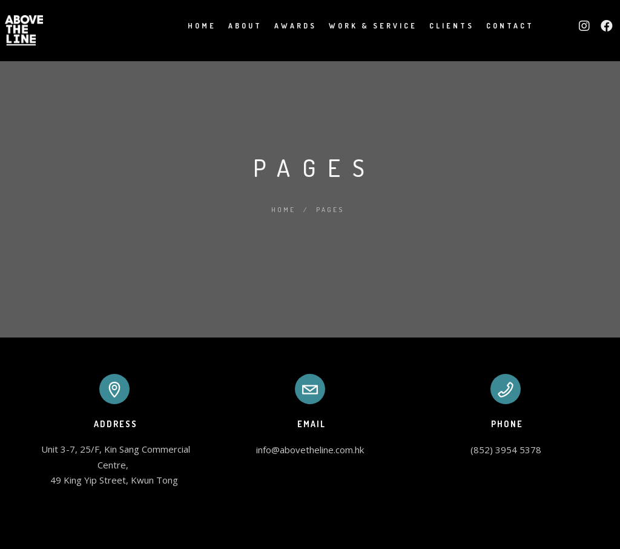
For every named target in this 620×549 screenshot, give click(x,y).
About (231, 25)
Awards (281, 25)
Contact (496, 25)
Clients (437, 25)
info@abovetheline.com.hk (310, 450)
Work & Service (359, 25)
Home (188, 25)
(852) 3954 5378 (505, 450)
